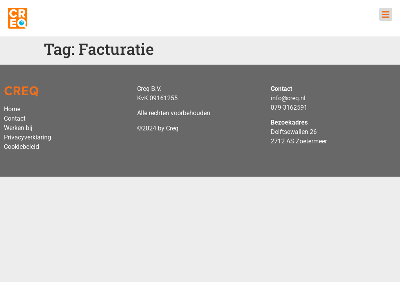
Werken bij (18, 128)
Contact (14, 118)
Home (12, 109)
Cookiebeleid (21, 146)
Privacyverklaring (27, 137)
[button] (385, 14)
